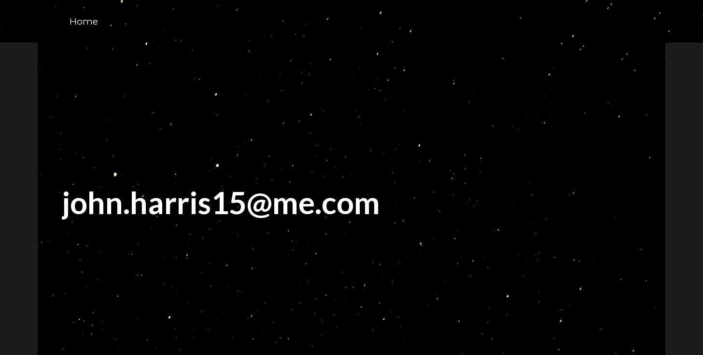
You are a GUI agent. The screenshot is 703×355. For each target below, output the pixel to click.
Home (84, 21)
